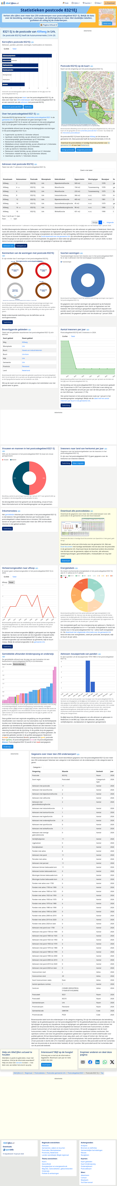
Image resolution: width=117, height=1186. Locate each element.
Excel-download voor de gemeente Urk (55, 236)
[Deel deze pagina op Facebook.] (90, 1062)
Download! (66, 561)
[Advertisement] (88, 47)
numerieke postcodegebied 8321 (38, 117)
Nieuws (83, 1153)
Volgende (110, 222)
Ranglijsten (85, 1155)
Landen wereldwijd (49, 1155)
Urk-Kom (25, 354)
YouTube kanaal (87, 1182)
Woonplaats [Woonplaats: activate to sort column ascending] (46, 179)
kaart (24, 97)
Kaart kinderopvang (88, 1164)
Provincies (45, 1153)
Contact (84, 1178)
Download (110, 3)
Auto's (44, 1162)
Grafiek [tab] (6, 49)
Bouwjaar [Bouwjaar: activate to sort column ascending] (105, 179)
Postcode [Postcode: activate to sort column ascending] (34, 179)
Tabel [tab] (14, 49)
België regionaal (63, 1155)
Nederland (85, 145)
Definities (28, 107)
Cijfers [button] (75, 3)
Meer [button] (98, 3)
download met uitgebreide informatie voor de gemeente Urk (88, 632)
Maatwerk (84, 1180)
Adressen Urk (8, 246)
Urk (23, 346)
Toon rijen (9, 218)
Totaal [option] (11, 582)
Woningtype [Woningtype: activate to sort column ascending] (93, 179)
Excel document (66, 547)
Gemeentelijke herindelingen (91, 1150)
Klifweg (42, 31)
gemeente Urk (7, 120)
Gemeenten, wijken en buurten (53, 1148)
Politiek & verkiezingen (50, 1173)
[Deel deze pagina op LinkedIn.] (97, 1062)
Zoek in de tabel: (97, 170)
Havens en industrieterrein (32, 350)
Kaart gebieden (86, 1162)
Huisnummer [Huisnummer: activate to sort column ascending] (21, 179)
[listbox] (11, 582)
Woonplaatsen (55, 1150)
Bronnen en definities (89, 1148)
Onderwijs (7, 747)
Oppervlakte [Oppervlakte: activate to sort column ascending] (79, 179)
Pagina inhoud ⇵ (48, 25)
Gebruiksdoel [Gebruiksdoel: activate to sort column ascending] (60, 179)
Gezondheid (46, 1164)
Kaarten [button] (86, 3)
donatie (19, 1063)
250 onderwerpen (23, 100)
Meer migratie (78, 463)
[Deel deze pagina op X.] (112, 1062)
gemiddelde (9, 514)
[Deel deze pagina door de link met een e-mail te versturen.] (83, 1062)
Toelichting (7, 322)
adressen (24, 102)
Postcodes (46, 1150)
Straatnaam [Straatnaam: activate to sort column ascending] (7, 179)
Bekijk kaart (107, 23)
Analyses (84, 1145)
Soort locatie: (7, 664)
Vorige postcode (68, 150)
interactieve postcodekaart (71, 133)
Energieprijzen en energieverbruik (54, 1166)
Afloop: (4, 582)
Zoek (65, 3)
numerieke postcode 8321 (88, 131)
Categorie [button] (36, 767)
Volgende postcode (84, 150)
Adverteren (85, 1175)
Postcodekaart (86, 1169)
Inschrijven (46, 1065)
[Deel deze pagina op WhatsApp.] (105, 1062)
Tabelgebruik (21, 246)
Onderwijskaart (86, 1166)
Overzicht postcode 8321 (12, 107)
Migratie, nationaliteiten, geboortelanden (57, 1169)
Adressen (45, 1145)
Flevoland (25, 366)
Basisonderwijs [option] (18, 664)
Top (102, 1073)
